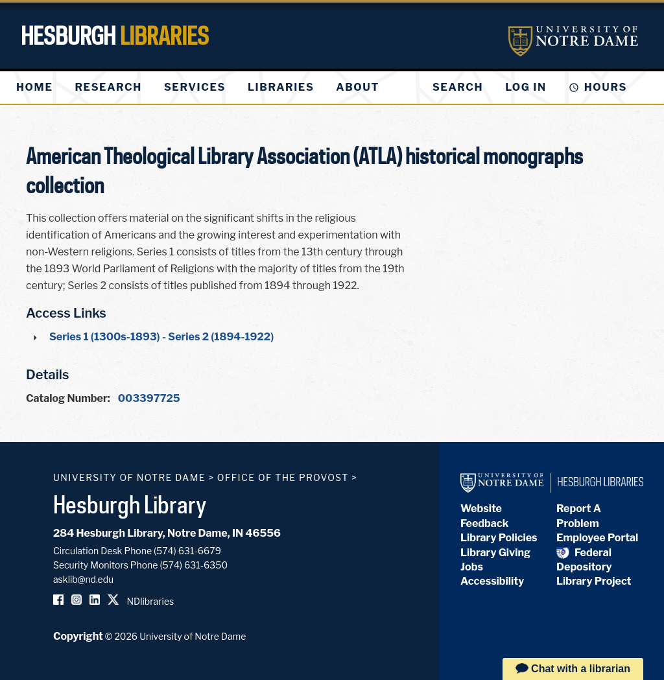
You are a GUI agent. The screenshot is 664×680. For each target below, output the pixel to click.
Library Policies (499, 538)
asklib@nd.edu (83, 579)
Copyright (78, 636)
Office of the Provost (283, 477)
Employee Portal (597, 538)
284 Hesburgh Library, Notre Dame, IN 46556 (167, 533)
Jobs (471, 567)
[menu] (208, 87)
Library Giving (495, 552)
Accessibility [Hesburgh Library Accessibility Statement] (492, 581)
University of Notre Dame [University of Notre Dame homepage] (129, 477)
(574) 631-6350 (194, 564)
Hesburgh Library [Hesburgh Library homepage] (130, 504)
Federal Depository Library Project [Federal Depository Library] (593, 567)
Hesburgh (115, 35)
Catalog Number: (68, 398)
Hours (605, 87)
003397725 (149, 398)
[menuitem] (34, 87)
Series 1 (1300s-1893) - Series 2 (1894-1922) (161, 337)
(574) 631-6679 (187, 550)
